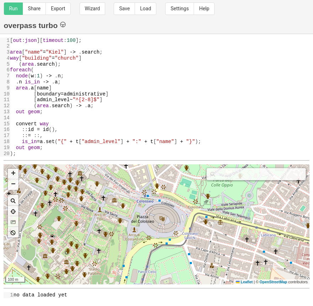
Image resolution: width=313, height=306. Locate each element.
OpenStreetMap (273, 282)
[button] (13, 174)
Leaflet (244, 282)
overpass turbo (35, 25)
